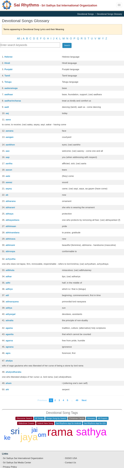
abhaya (9, 213)
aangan (9, 137)
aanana (9, 131)
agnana (9, 347)
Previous (42, 400)
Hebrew (8, 57)
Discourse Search (24, 418)
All (18, 38)
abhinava (10, 239)
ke (7, 437)
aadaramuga (11, 88)
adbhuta (10, 270)
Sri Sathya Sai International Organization (23, 458)
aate (8, 176)
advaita (9, 320)
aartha (9, 163)
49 (77, 400)
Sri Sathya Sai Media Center (17, 462)
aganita (9, 334)
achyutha (10, 259)
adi (7, 295)
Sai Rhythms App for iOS (95, 423)
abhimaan (11, 226)
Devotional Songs (85, 14)
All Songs (39, 418)
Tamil (7, 75)
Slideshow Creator (26, 423)
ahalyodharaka (13, 372)
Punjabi (8, 69)
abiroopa (10, 251)
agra (8, 353)
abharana (11, 201)
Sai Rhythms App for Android (68, 423)
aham (8, 383)
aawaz (9, 182)
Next (84, 400)
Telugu (8, 82)
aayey (9, 188)
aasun (9, 170)
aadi (6, 107)
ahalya (9, 360)
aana (8, 119)
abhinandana (12, 232)
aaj (7, 113)
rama (60, 432)
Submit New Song (45, 423)
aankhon (10, 144)
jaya (29, 437)
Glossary (91, 418)
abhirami (10, 245)
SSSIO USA (71, 458)
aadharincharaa (12, 101)
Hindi (7, 63)
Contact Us (70, 462)
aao (7, 151)
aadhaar (8, 94)
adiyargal (10, 314)
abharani (10, 207)
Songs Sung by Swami (56, 418)
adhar (9, 276)
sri (15, 431)
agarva (9, 340)
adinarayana (12, 301)
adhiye (9, 289)
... (72, 400)
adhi (8, 283)
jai (35, 429)
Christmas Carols (76, 418)
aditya (9, 308)
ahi (7, 389)
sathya (91, 432)
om (42, 434)
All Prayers (102, 418)
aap (7, 157)
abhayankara (12, 220)
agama (9, 328)
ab (7, 195)
